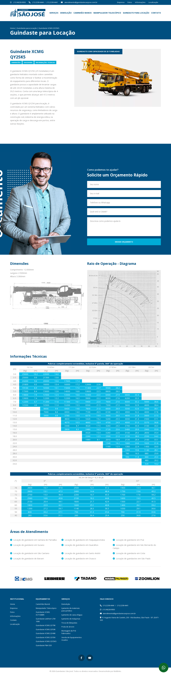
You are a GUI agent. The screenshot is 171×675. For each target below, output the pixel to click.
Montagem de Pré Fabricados (68, 632)
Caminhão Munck (82, 13)
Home (12, 28)
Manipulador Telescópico (107, 13)
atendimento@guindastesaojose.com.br (80, 2)
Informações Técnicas (45, 62)
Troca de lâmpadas (69, 623)
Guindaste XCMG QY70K (46, 625)
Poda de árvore (67, 626)
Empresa (120, 2)
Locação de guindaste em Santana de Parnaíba (33, 539)
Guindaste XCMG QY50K (46, 629)
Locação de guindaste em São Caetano (29, 553)
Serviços (53, 13)
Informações (140, 2)
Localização (153, 2)
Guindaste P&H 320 (44, 645)
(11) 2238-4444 (38, 2)
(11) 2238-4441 (52, 2)
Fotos (130, 2)
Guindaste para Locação (136, 13)
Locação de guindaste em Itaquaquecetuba (83, 539)
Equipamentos (43, 599)
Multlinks (117, 671)
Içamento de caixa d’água (71, 615)
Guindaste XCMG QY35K (46, 637)
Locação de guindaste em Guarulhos (79, 545)
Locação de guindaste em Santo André (80, 553)
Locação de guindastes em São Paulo (131, 558)
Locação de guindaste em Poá (128, 539)
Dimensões (16, 62)
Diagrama (28, 62)
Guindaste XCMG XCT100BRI (43, 613)
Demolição (66, 13)
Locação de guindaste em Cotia (129, 553)
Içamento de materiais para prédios (70, 609)
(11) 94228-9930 (19, 2)
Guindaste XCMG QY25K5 (46, 641)
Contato (156, 13)
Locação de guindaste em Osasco (78, 558)
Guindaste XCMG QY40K (46, 633)
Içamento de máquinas (70, 618)
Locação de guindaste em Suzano (27, 545)
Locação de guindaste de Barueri (27, 558)
